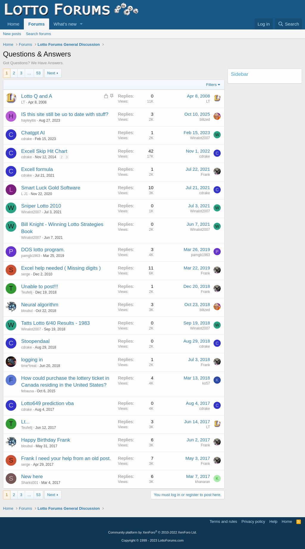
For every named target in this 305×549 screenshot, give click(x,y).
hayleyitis (28, 120)
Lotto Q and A (36, 96)
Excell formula (37, 169)
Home (13, 23)
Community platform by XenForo (152, 532)
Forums (36, 23)
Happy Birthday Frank (45, 440)
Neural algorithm (39, 305)
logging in (32, 360)
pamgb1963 (30, 256)
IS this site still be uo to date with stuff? (64, 114)
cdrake (26, 139)
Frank (205, 174)
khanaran (202, 482)
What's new (65, 23)
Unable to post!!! (39, 286)
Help (274, 521)
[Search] (288, 23)
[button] (81, 23)
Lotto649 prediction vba (47, 403)
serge (25, 274)
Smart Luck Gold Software (50, 188)
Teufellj (26, 292)
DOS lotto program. (43, 249)
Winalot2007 (200, 138)
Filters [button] (211, 84)
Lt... (25, 422)
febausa (27, 391)
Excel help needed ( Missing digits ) (61, 268)
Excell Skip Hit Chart (44, 151)
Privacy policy (253, 521)
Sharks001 (29, 483)
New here (32, 476)
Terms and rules (223, 521)
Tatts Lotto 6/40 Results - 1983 (55, 323)
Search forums (38, 34)
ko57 (206, 383)
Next (51, 73)
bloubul (27, 311)
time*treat (28, 366)
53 (38, 73)
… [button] (29, 73)
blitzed (205, 119)
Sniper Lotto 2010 (41, 206)
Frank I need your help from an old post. (66, 458)
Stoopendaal (35, 341)
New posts (12, 34)
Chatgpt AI (33, 133)
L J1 (24, 194)
